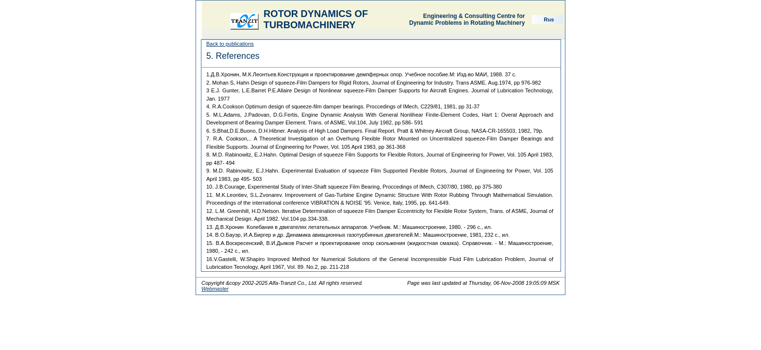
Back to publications (230, 44)
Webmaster (215, 289)
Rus (549, 19)
